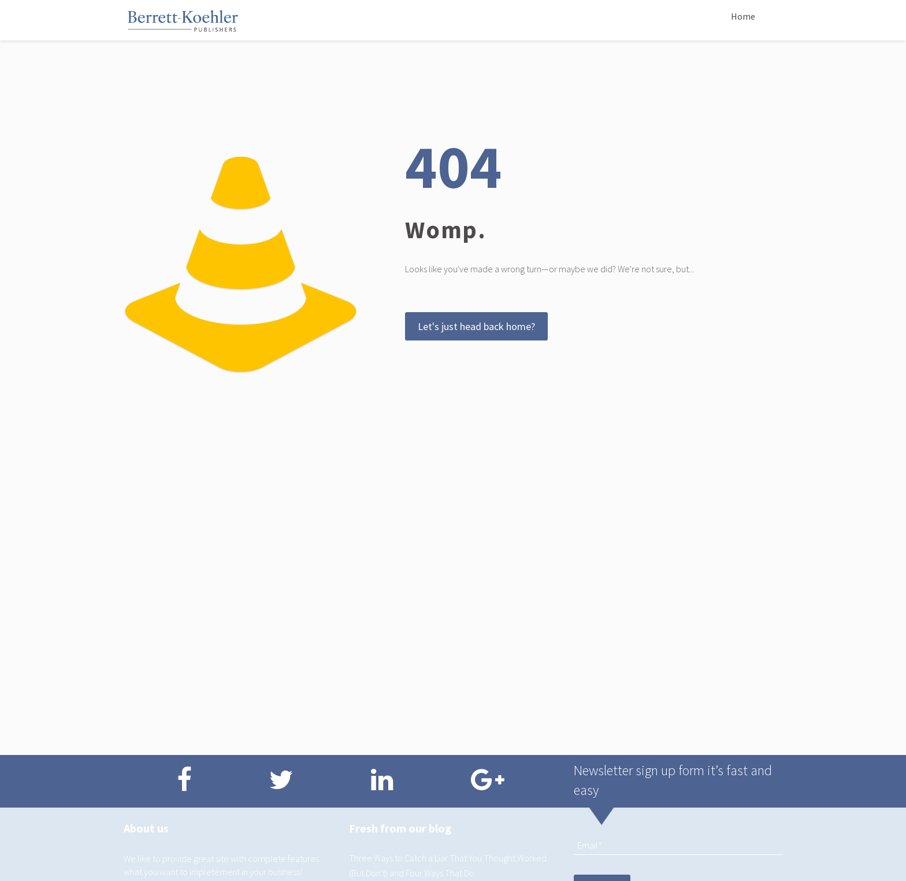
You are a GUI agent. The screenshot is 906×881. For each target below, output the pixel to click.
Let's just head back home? (476, 326)
